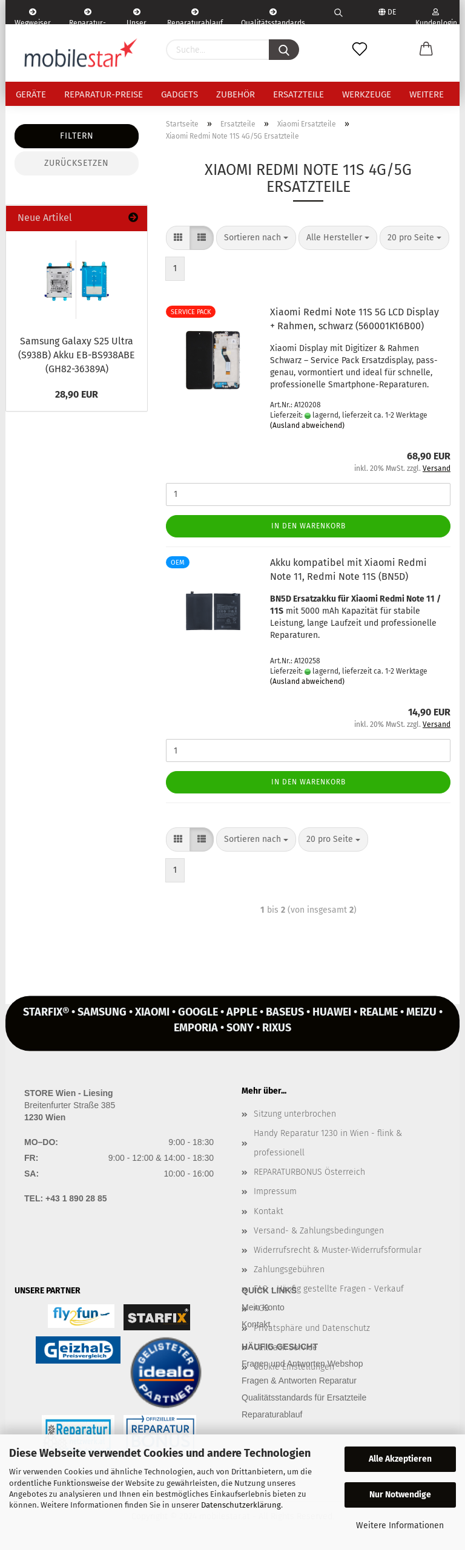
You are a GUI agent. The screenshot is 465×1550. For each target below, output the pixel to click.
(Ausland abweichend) (307, 425)
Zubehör (235, 94)
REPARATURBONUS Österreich (309, 1172)
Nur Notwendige (400, 1494)
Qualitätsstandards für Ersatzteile (304, 1397)
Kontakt (268, 1211)
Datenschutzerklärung (241, 1504)
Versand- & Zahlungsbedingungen (319, 1231)
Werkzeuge (366, 94)
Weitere (426, 94)
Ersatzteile (298, 94)
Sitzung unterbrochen (295, 1114)
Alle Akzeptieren (400, 1459)
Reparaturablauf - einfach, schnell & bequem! (195, 16)
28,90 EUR (76, 394)
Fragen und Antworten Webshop (302, 1363)
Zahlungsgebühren (289, 1269)
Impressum (275, 1191)
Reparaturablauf (272, 1414)
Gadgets (179, 94)
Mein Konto (263, 1307)
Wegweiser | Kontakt (33, 16)
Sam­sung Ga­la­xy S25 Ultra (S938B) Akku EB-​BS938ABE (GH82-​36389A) (76, 355)
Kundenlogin (435, 16)
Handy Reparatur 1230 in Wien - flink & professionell (328, 1143)
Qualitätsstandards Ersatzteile (273, 16)
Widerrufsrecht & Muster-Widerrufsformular (337, 1250)
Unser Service (136, 16)
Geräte (31, 94)
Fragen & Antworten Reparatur (299, 1380)
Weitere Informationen (400, 1525)
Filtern (77, 136)
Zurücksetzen (76, 163)
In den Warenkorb (308, 526)
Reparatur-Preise (103, 94)
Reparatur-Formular (87, 16)
